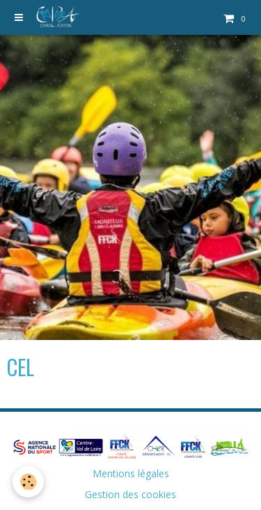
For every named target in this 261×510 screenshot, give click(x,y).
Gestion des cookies (130, 494)
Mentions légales (131, 473)
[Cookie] (28, 481)
